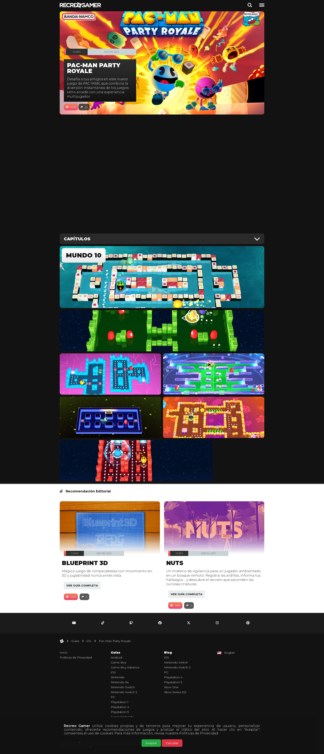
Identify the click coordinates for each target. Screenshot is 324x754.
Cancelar (172, 743)
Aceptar (151, 743)
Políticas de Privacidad (198, 733)
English (229, 653)
